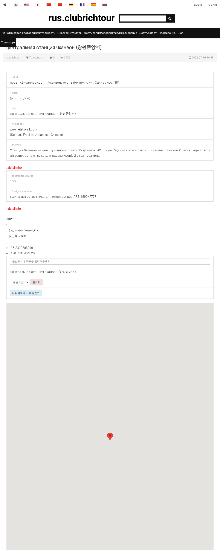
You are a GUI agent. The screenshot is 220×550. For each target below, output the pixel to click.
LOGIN (198, 4)
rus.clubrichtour (81, 18)
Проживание (167, 33)
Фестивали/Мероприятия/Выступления (110, 33)
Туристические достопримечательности (28, 33)
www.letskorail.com (23, 129)
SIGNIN (212, 4)
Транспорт (8, 42)
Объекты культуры (69, 33)
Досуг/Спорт (148, 33)
